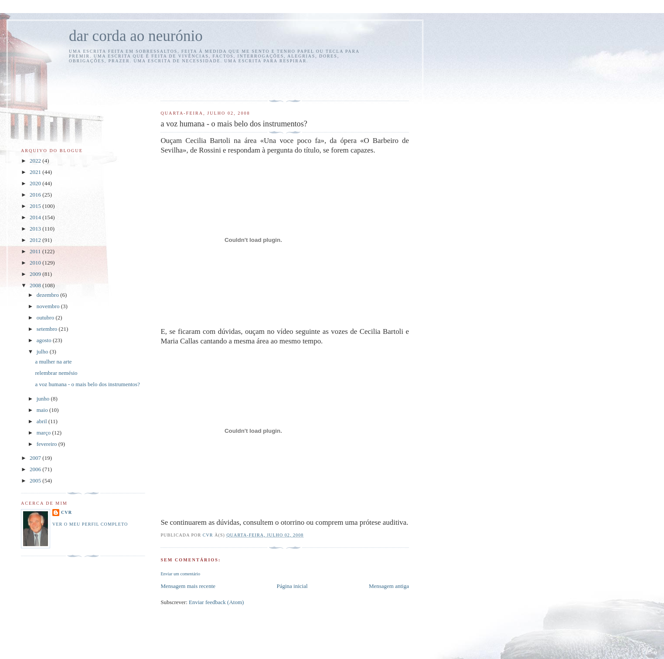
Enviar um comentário (180, 573)
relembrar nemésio (56, 373)
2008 (36, 285)
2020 (36, 183)
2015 (36, 206)
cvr (66, 512)
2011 (36, 251)
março (44, 432)
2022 (36, 160)
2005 (36, 480)
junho (44, 398)
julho (43, 351)
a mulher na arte (53, 361)
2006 (36, 469)
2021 (36, 172)
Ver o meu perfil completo (90, 524)
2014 (36, 217)
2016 (36, 194)
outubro (46, 317)
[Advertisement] (211, 81)
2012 (36, 240)
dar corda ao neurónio (136, 35)
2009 (36, 274)
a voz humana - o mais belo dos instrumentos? (87, 384)
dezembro (49, 295)
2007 (36, 458)
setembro (48, 329)
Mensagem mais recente (187, 586)
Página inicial (291, 586)
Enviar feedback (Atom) (216, 602)
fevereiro (47, 444)
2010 (36, 262)
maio (43, 410)
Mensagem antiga (389, 586)
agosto (45, 340)
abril (42, 421)
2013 (36, 228)
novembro (49, 306)
